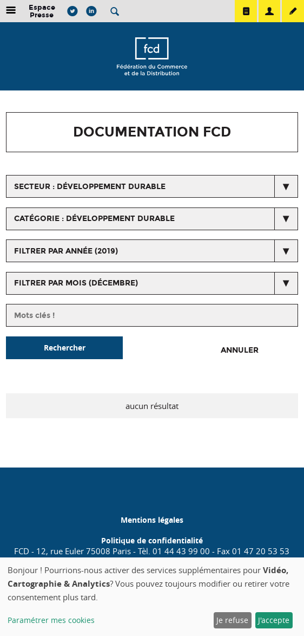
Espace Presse (42, 11)
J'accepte (273, 620)
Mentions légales (152, 520)
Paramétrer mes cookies (51, 620)
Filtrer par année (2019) (66, 251)
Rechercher (64, 347)
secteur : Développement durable (90, 186)
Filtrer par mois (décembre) (76, 283)
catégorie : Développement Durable (94, 218)
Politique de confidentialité (152, 540)
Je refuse (232, 620)
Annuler (240, 350)
